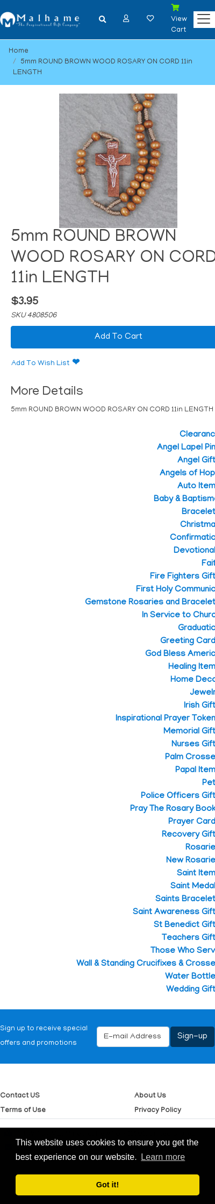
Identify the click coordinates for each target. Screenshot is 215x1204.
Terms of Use (23, 1111)
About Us (150, 1096)
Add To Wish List (40, 364)
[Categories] (201, 16)
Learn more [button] (163, 1157)
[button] (126, 18)
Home (18, 51)
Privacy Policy (157, 1111)
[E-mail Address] (133, 1037)
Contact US (20, 1096)
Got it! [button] (107, 1184)
